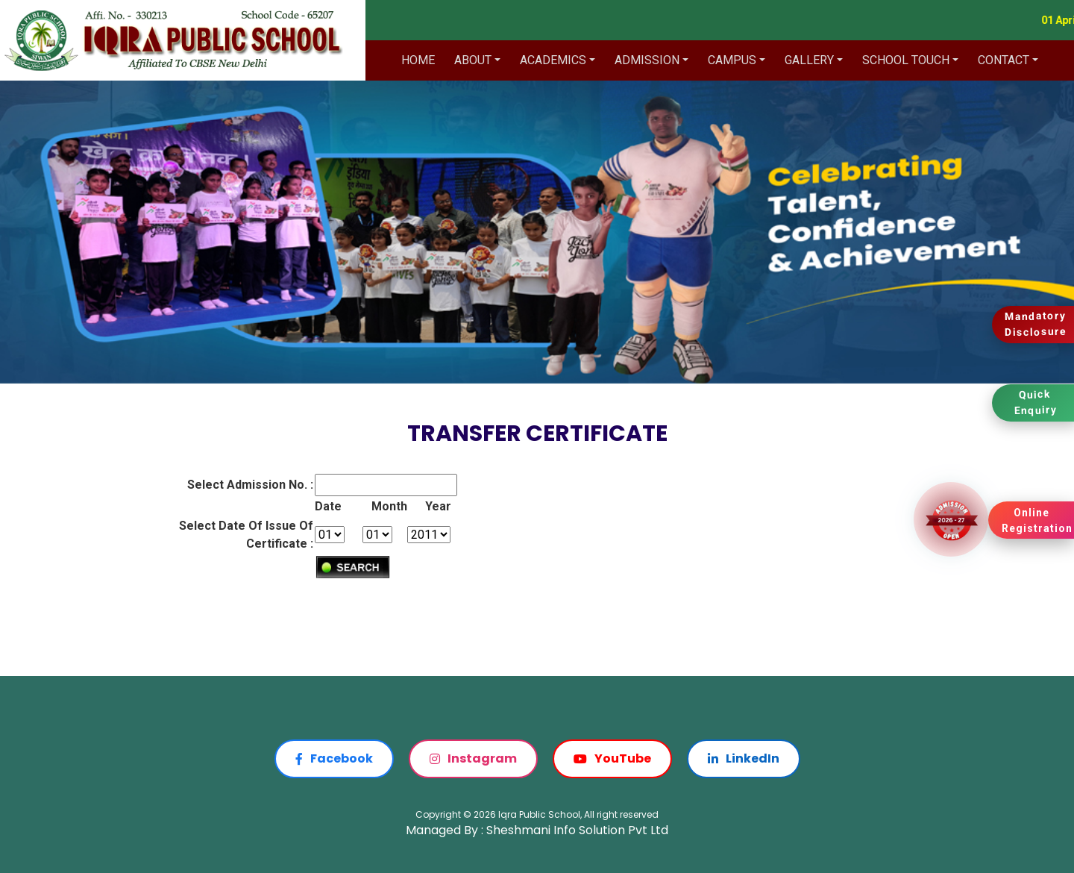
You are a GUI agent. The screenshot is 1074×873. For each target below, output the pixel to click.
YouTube (612, 758)
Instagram (473, 758)
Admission (647, 60)
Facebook (334, 758)
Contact (1003, 60)
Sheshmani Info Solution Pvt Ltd (577, 830)
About (473, 60)
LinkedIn (743, 758)
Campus (732, 60)
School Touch (905, 60)
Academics (553, 60)
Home (418, 60)
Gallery (809, 60)
